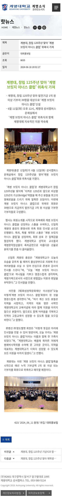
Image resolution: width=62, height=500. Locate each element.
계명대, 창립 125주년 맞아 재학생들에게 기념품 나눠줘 (39, 458)
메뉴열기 (56, 7)
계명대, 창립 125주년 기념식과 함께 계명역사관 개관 (39, 451)
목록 (7, 439)
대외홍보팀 (52, 422)
